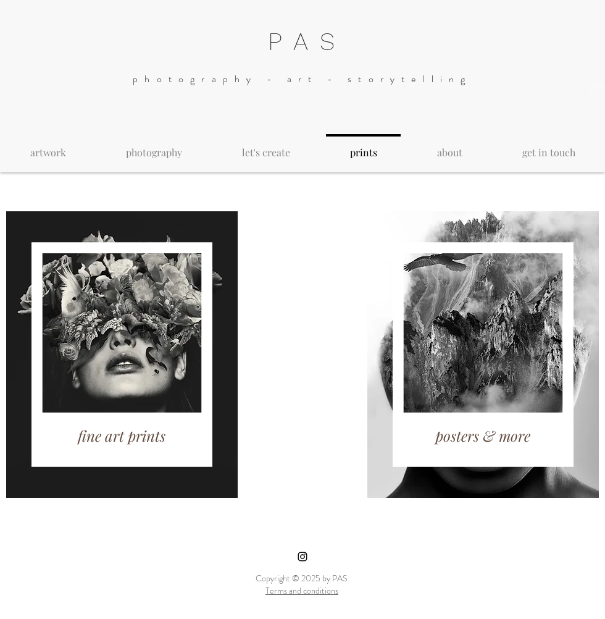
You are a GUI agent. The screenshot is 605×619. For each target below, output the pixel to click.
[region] (122, 355)
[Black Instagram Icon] (302, 556)
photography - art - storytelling (302, 79)
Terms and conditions (301, 590)
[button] (597, 90)
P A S (302, 41)
